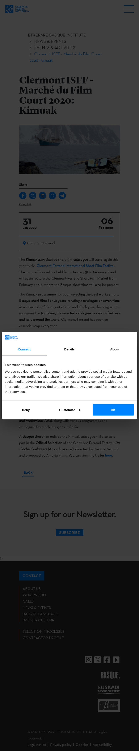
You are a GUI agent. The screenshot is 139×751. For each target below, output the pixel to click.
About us (32, 588)
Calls (28, 601)
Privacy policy (60, 744)
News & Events (37, 607)
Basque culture (38, 620)
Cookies (82, 744)
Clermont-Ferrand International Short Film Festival (75, 265)
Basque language (40, 613)
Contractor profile (43, 637)
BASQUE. (110, 675)
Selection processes (43, 631)
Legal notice (37, 744)
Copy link (25, 204)
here (108, 455)
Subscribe (69, 532)
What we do (34, 594)
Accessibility (102, 744)
